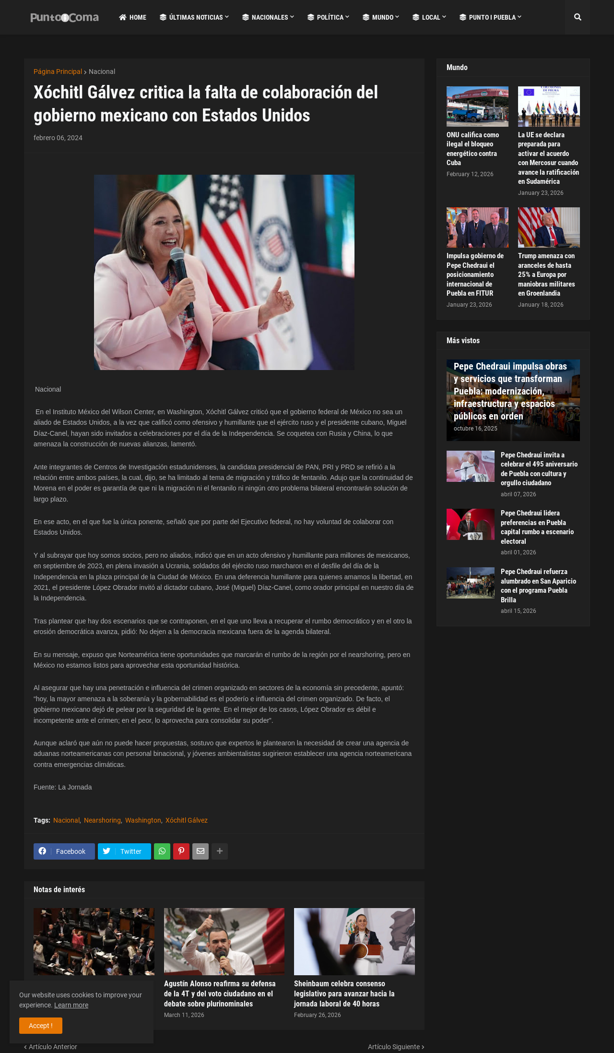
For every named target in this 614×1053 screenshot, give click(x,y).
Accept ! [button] (41, 1025)
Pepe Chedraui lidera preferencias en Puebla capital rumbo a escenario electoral (537, 527)
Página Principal (58, 71)
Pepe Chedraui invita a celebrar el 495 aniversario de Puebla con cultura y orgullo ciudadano (539, 469)
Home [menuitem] (132, 17)
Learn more (71, 1005)
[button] (577, 17)
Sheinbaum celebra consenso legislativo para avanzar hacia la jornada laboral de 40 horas (344, 993)
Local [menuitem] (426, 17)
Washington (143, 820)
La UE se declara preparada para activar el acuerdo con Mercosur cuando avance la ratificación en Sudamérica (548, 158)
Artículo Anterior (53, 1047)
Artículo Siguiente (394, 1047)
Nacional (102, 71)
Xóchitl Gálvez (186, 820)
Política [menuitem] (325, 17)
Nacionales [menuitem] (265, 17)
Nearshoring (102, 820)
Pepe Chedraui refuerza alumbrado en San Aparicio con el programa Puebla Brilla (538, 585)
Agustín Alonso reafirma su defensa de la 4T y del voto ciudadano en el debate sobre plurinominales (220, 993)
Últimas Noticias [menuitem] (191, 17)
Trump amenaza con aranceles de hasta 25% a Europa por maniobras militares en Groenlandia (546, 274)
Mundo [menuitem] (378, 17)
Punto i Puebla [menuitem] (488, 17)
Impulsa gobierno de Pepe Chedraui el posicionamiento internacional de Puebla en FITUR (475, 274)
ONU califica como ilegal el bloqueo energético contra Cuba (473, 149)
